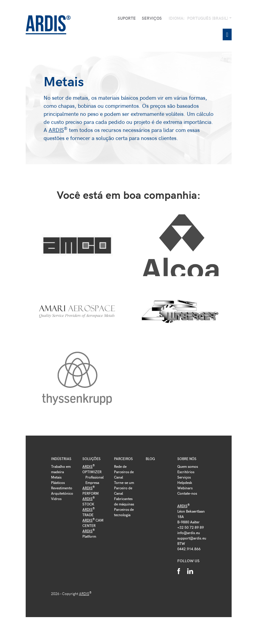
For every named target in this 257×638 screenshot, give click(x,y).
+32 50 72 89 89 (190, 527)
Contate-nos (187, 493)
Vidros (56, 498)
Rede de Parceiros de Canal (124, 471)
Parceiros (123, 458)
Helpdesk (184, 482)
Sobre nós (186, 458)
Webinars (185, 487)
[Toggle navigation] (227, 34)
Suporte (127, 18)
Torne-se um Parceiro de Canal (124, 488)
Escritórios (185, 471)
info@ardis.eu (188, 532)
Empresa (92, 482)
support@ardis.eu (191, 538)
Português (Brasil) (208, 18)
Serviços (152, 18)
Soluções (91, 458)
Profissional (94, 477)
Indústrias (61, 458)
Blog (150, 458)
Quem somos (187, 466)
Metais (56, 477)
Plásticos (58, 482)
